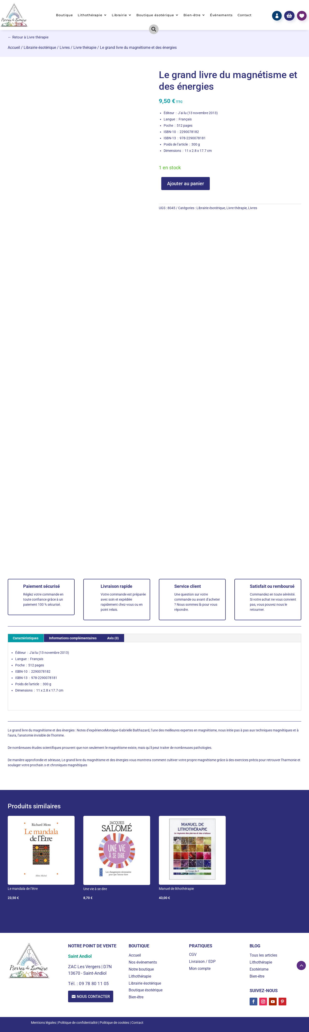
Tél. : (73, 983)
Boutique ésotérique (155, 15)
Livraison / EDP (202, 961)
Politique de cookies (114, 1023)
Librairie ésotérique (40, 47)
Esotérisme (259, 969)
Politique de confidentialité (78, 1023)
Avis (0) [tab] (113, 638)
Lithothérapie (90, 15)
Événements (221, 15)
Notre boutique (141, 969)
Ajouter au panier (185, 183)
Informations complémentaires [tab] (73, 638)
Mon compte (200, 968)
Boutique (64, 15)
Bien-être (192, 15)
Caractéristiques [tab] (25, 638)
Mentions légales (43, 1023)
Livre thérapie (84, 47)
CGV (193, 954)
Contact (245, 15)
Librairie (119, 15)
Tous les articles (263, 955)
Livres (65, 47)
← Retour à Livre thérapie (28, 37)
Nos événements (143, 962)
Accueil (14, 47)
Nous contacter (93, 996)
